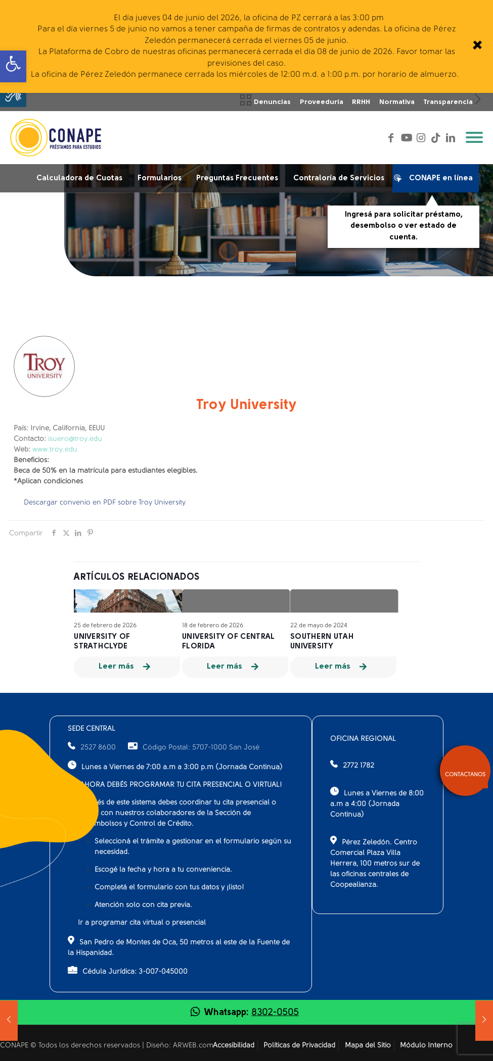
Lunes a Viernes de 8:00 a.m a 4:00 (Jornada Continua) (377, 803)
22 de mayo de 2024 (318, 626)
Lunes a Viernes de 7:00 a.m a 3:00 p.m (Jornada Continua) (175, 766)
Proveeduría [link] (321, 102)
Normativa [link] (397, 102)
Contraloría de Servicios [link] (338, 178)
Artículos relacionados (137, 577)
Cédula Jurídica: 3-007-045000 (128, 971)
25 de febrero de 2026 (105, 626)
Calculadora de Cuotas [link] (79, 178)
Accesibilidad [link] (233, 1045)
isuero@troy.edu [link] (75, 439)
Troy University (246, 405)
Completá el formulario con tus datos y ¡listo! (169, 887)
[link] (476, 46)
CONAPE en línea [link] (436, 180)
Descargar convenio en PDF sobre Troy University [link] (105, 503)
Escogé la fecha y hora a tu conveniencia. (163, 870)
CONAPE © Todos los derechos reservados (71, 1045)
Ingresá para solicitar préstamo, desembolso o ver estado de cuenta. (404, 226)
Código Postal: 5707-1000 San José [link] (193, 747)
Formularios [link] (160, 178)
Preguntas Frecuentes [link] (237, 178)
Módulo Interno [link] (426, 1045)
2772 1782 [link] (358, 766)
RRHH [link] (361, 102)
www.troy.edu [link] (54, 449)
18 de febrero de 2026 (212, 626)
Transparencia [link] (448, 102)
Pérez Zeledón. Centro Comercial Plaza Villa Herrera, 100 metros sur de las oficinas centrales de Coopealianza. (375, 862)
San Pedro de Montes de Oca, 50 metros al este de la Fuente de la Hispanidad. (179, 946)
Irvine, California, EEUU (59, 428)
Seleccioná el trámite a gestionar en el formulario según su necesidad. (193, 847)
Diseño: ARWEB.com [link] (179, 1045)
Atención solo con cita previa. (143, 905)
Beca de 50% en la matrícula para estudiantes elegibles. (106, 471)
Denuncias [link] (272, 102)
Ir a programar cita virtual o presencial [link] (142, 923)
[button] (13, 94)
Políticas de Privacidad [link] (299, 1045)
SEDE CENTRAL (91, 729)
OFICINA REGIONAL (363, 739)
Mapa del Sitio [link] (368, 1045)
